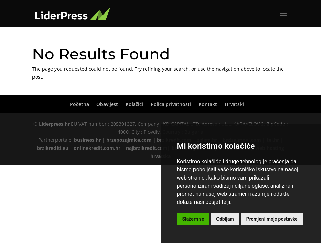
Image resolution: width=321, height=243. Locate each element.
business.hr (87, 140)
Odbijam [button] (225, 219)
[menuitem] (234, 104)
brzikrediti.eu (52, 148)
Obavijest (107, 104)
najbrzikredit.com (146, 148)
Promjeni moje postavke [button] (272, 219)
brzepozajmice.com (129, 140)
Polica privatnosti (171, 104)
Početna (79, 104)
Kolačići (134, 104)
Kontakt (208, 104)
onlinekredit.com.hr (97, 148)
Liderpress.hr (54, 123)
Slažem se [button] (193, 219)
